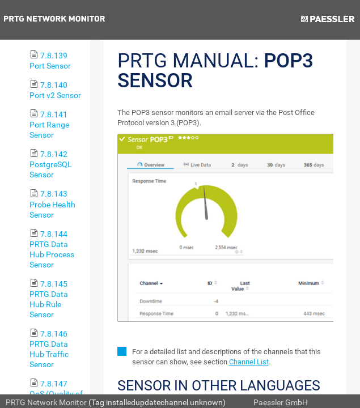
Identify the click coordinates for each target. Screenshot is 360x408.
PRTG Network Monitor (46, 402)
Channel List (249, 362)
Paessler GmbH (280, 402)
